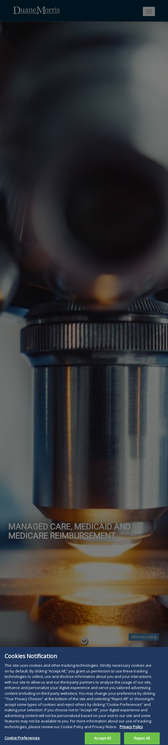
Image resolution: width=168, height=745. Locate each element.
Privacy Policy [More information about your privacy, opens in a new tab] (131, 728)
